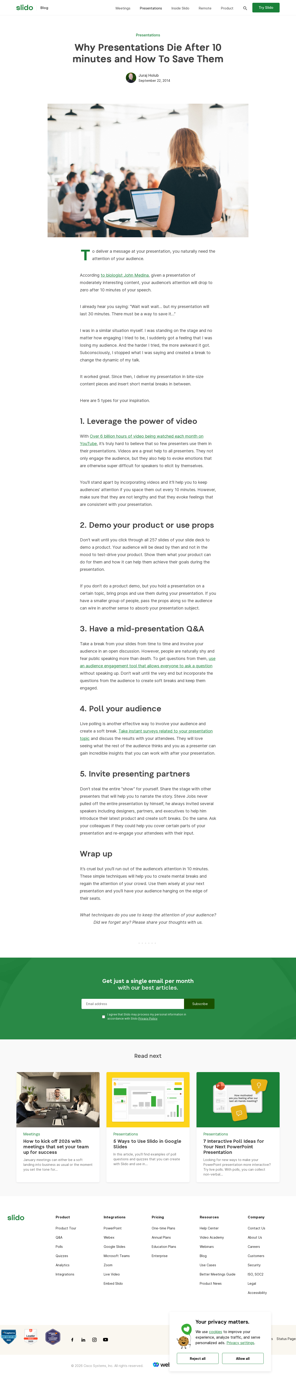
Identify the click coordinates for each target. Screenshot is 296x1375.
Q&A (59, 1237)
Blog (203, 1256)
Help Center (209, 1228)
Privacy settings (240, 1342)
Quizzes (62, 1256)
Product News (211, 1283)
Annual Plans (161, 1237)
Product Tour (66, 1228)
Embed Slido (113, 1283)
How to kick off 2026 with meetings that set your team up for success (56, 1147)
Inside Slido (180, 8)
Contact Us (256, 1228)
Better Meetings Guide (218, 1274)
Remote (205, 8)
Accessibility (257, 1293)
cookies (215, 1331)
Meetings (122, 8)
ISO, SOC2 (255, 1274)
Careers (254, 1247)
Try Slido (266, 7)
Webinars (207, 1247)
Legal (252, 1283)
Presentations (151, 8)
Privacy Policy (147, 1018)
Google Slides (114, 1247)
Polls (59, 1247)
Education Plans (164, 1247)
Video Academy (212, 1237)
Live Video (112, 1274)
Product (227, 8)
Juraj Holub (149, 75)
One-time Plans (163, 1228)
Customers (256, 1256)
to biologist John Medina (125, 275)
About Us (255, 1237)
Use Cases (208, 1265)
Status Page (286, 1339)
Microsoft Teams (117, 1256)
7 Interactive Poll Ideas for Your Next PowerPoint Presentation (233, 1147)
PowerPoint (113, 1228)
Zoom (108, 1265)
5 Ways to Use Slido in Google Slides (147, 1144)
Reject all (197, 1358)
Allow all (243, 1358)
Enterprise (160, 1256)
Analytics (62, 1265)
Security (254, 1265)
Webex (109, 1237)
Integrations (65, 1274)
